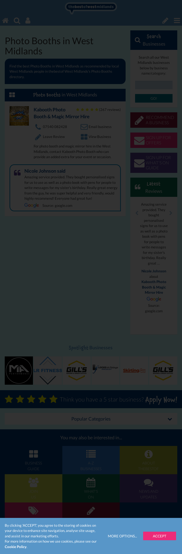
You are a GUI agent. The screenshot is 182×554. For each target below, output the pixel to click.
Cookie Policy (16, 547)
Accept (159, 536)
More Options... (122, 536)
